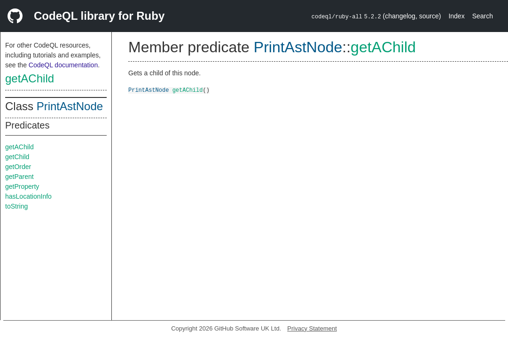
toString (16, 206)
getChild (17, 157)
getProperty (22, 186)
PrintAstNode (70, 106)
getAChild (29, 78)
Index (456, 16)
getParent (19, 176)
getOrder (18, 166)
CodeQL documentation (63, 65)
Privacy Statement (312, 328)
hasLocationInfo (28, 196)
